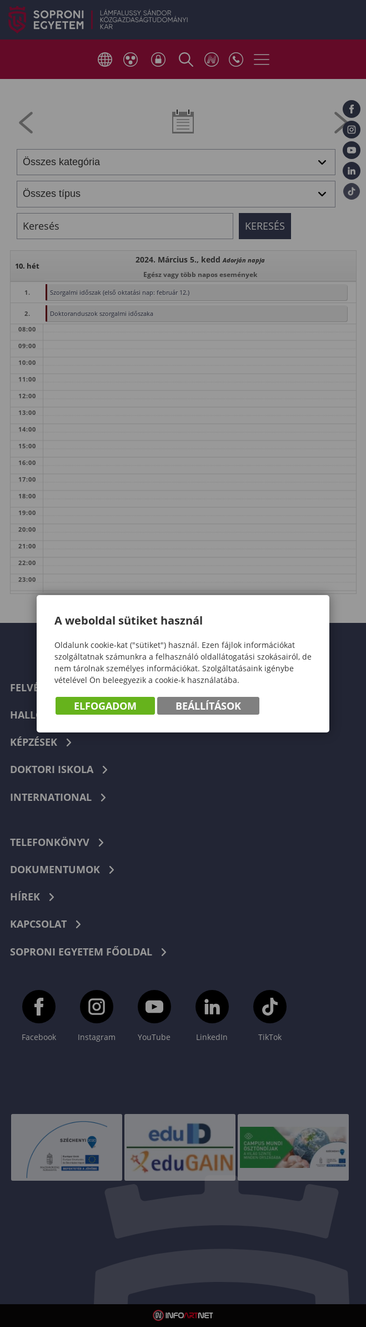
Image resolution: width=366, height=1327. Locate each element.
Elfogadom (105, 705)
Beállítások (208, 705)
